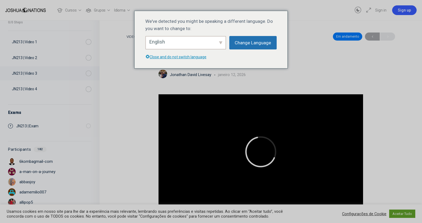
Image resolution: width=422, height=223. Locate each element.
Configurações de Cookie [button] (364, 213)
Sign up (404, 10)
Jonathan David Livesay (191, 74)
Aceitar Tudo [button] (402, 214)
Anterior (372, 36)
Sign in (380, 10)
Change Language (253, 42)
